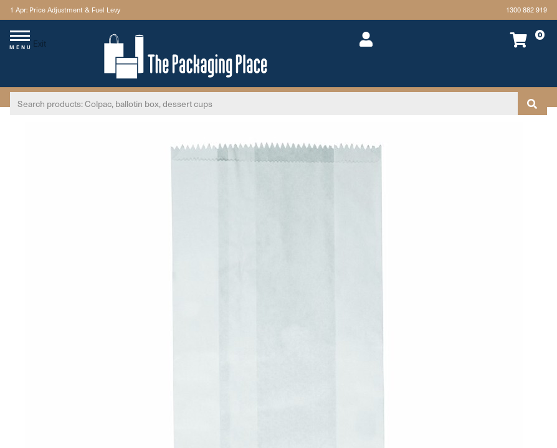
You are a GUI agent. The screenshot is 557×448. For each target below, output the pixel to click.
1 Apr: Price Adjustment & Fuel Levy (65, 9)
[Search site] (532, 103)
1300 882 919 (526, 9)
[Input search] (264, 103)
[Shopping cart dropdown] (496, 39)
